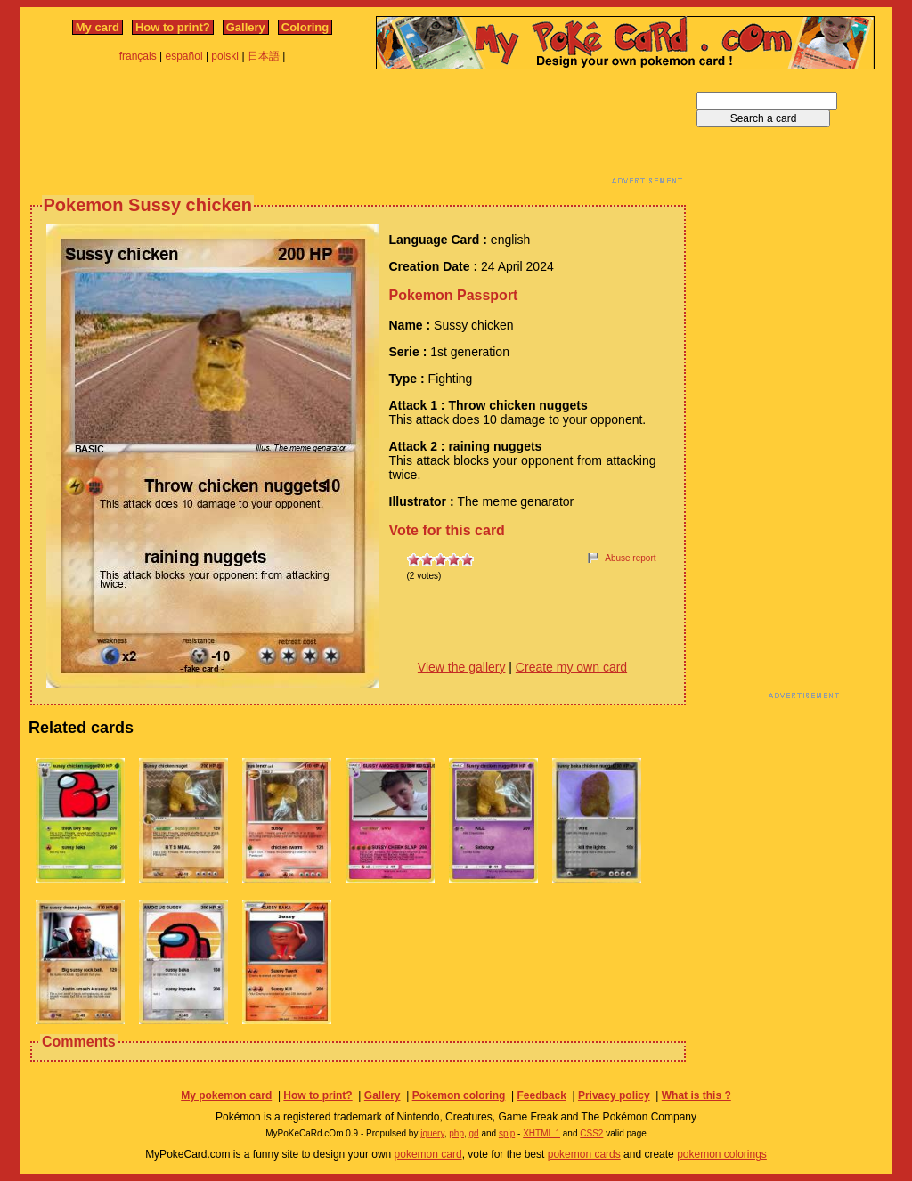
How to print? (172, 27)
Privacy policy (614, 1095)
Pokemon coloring (459, 1095)
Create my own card (571, 667)
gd (474, 1133)
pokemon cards (584, 1154)
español (184, 56)
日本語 (264, 56)
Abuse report (630, 558)
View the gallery (462, 667)
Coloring (305, 27)
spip (507, 1133)
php (456, 1133)
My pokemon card (226, 1095)
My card (97, 27)
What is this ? (696, 1095)
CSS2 (591, 1133)
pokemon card (428, 1154)
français (138, 56)
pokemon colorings (722, 1154)
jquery (432, 1133)
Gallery (245, 27)
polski (225, 56)
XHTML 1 (541, 1133)
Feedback (541, 1095)
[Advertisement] (358, 132)
